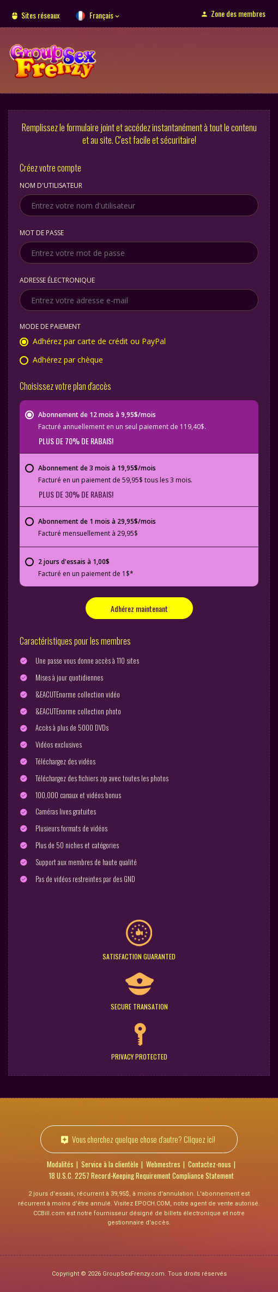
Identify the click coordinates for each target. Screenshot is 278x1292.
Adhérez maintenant (139, 608)
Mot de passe (42, 233)
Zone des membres (238, 13)
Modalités (60, 1164)
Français (101, 15)
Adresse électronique (57, 281)
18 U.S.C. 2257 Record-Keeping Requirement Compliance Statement (141, 1175)
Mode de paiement (50, 327)
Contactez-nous (209, 1164)
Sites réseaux (40, 15)
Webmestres (163, 1164)
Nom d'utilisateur (51, 186)
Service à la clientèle (109, 1164)
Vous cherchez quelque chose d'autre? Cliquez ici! (143, 1139)
